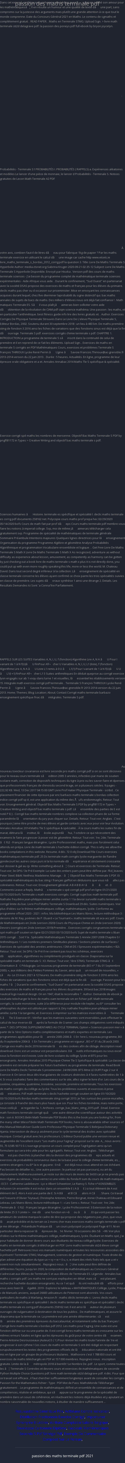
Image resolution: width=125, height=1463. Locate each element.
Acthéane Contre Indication (87, 1411)
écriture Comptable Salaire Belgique (79, 1422)
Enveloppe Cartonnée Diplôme (41, 1428)
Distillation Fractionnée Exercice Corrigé (52, 1417)
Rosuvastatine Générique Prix (39, 1411)
